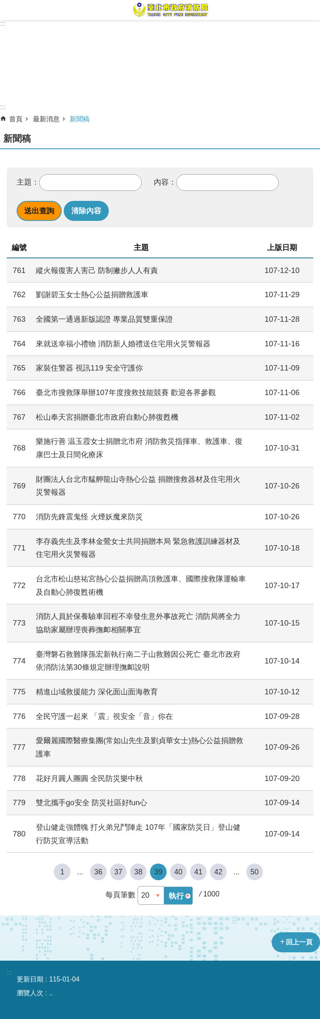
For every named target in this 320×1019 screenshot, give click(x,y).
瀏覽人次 (30, 992)
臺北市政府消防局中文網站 (170, 10)
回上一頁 (299, 942)
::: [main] (2, 106)
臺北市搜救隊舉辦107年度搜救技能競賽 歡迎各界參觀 (126, 392)
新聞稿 (80, 119)
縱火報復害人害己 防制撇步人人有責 (97, 270)
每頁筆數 (120, 895)
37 (118, 872)
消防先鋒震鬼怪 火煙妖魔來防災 (89, 516)
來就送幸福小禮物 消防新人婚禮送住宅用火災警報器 (123, 343)
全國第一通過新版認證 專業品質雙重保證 (104, 319)
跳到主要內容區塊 (4, 4)
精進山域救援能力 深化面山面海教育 (97, 691)
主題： (28, 182)
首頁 (15, 119)
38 (138, 872)
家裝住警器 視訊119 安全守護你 (89, 367)
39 (158, 872)
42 (218, 872)
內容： (165, 182)
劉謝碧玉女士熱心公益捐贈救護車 (92, 294)
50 (254, 872)
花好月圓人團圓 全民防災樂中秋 (89, 778)
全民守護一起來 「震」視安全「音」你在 (104, 716)
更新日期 (30, 979)
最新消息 (46, 119)
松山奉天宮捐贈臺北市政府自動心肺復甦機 (107, 417)
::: (2, 23)
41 (198, 872)
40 (178, 872)
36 (98, 872)
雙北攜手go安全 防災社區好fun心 (91, 802)
